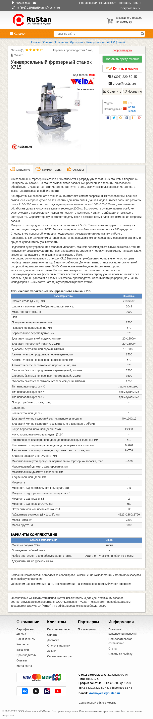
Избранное (133, 91)
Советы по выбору (120, 653)
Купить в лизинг (122, 68)
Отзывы (22, 660)
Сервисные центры (59, 656)
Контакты (125, 2)
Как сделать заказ (58, 629)
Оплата (52, 634)
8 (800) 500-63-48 (121, 687)
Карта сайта (24, 665)
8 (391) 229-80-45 (122, 76)
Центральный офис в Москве (97, 702)
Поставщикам (88, 2)
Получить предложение (122, 59)
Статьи (113, 648)
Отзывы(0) (17, 50)
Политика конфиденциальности (123, 631)
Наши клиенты (26, 639)
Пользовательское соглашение (120, 641)
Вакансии (23, 649)
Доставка (53, 640)
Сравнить (112, 91)
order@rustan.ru (122, 83)
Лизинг (51, 650)
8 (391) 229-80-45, (97, 687)
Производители (26, 655)
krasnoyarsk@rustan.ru (104, 693)
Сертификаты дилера (25, 631)
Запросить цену (122, 50)
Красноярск (23, 2)
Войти (137, 2)
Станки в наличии (58, 645)
